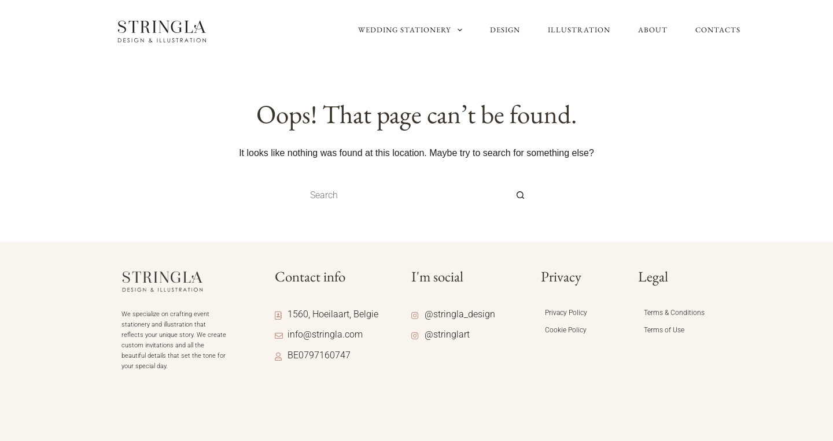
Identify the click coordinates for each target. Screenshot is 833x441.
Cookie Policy (566, 330)
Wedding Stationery (411, 30)
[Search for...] (405, 195)
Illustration (579, 30)
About (653, 30)
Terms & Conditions (674, 313)
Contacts (717, 30)
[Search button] (520, 195)
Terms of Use (664, 330)
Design (505, 30)
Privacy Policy (566, 313)
